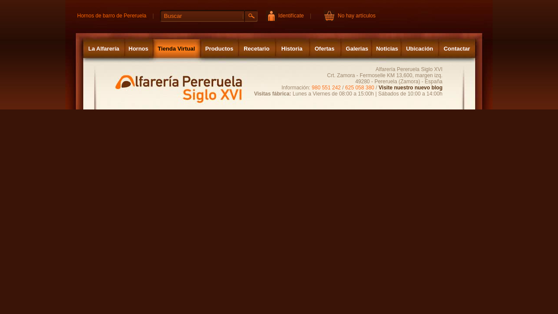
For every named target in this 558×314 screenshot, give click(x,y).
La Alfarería (103, 48)
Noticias (387, 48)
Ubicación (419, 48)
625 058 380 (359, 88)
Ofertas (325, 48)
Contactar (457, 48)
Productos (219, 48)
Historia (291, 48)
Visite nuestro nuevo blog (410, 88)
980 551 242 (326, 88)
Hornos (139, 48)
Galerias (357, 48)
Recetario (256, 48)
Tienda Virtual (176, 48)
